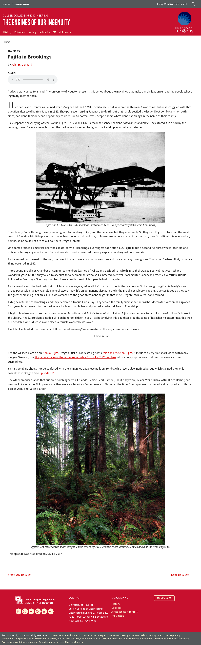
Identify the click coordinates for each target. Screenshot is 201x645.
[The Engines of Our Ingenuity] (186, 20)
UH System (114, 635)
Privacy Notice (57, 638)
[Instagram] (38, 611)
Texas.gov (125, 635)
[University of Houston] (15, 4)
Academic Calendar (71, 635)
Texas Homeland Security (143, 635)
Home (7, 41)
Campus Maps (89, 635)
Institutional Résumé (112, 638)
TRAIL (159, 635)
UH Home (56, 635)
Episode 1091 (48, 373)
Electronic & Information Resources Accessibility (165, 638)
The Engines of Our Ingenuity (36, 22)
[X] (25, 611)
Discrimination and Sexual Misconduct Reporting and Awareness (33, 642)
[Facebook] (18, 611)
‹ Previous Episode (19, 574)
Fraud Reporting (172, 635)
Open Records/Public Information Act (83, 638)
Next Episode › (180, 574)
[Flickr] (31, 611)
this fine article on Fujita (117, 353)
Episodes (19, 32)
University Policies (74, 642)
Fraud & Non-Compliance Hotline (18, 638)
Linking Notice (42, 638)
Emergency (102, 635)
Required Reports (132, 638)
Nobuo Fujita (50, 353)
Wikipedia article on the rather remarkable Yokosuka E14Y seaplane (75, 357)
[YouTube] (51, 611)
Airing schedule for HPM (42, 32)
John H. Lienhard (21, 64)
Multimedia (65, 32)
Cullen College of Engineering (25, 15)
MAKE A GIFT (164, 598)
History (7, 32)
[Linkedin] (44, 611)
